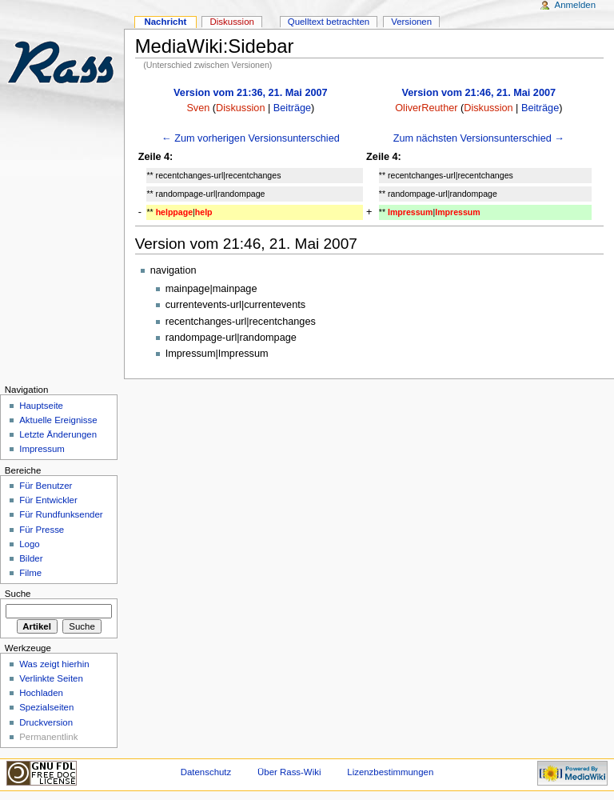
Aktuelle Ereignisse (58, 420)
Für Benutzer (45, 485)
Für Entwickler (48, 500)
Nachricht (165, 21)
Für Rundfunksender (60, 514)
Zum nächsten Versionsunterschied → (478, 138)
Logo (29, 544)
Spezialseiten (46, 707)
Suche (18, 593)
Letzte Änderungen (58, 434)
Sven (197, 108)
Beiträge (292, 108)
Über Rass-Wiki (289, 772)
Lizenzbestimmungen (390, 772)
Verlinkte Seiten (51, 678)
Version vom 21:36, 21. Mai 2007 (250, 92)
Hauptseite (41, 405)
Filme (30, 573)
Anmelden (575, 5)
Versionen (411, 21)
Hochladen (41, 693)
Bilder (30, 558)
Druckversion (46, 722)
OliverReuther (426, 108)
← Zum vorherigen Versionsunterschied (250, 138)
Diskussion (240, 108)
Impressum (42, 449)
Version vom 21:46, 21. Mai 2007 (479, 92)
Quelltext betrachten (329, 21)
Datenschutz (206, 772)
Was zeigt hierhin (54, 664)
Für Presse (41, 529)
